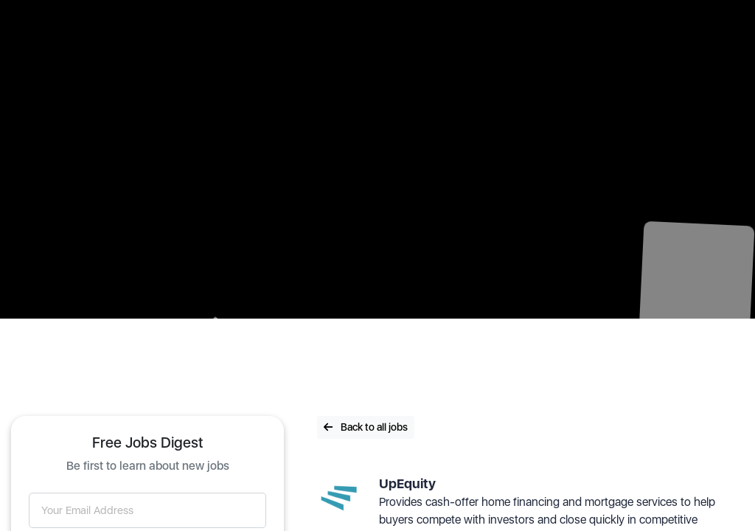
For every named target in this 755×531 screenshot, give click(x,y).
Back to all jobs (366, 427)
